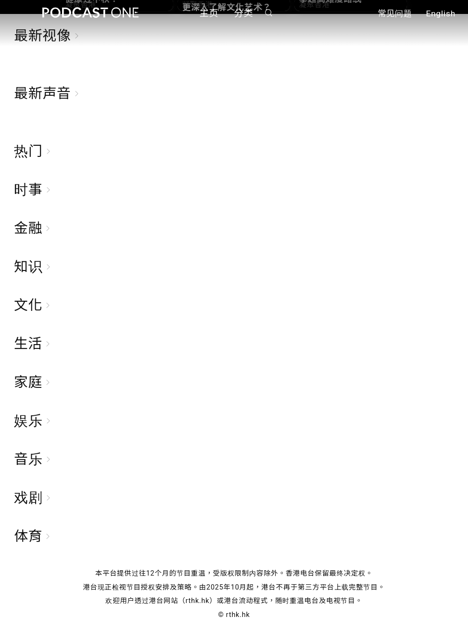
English (440, 13)
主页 (209, 13)
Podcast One (90, 13)
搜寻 (268, 13)
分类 (243, 13)
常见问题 (395, 13)
